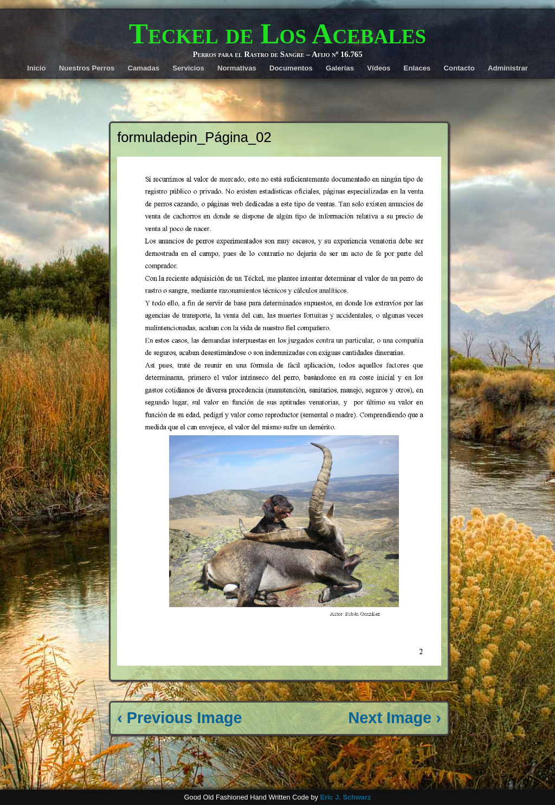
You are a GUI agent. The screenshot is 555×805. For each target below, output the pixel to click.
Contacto (459, 68)
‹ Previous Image (179, 717)
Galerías (340, 68)
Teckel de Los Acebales (277, 33)
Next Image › (395, 717)
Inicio (36, 68)
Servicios (188, 68)
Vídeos (378, 68)
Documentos (291, 68)
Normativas (236, 68)
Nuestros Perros (87, 68)
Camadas (143, 68)
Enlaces (417, 68)
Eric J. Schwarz (345, 797)
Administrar (508, 68)
